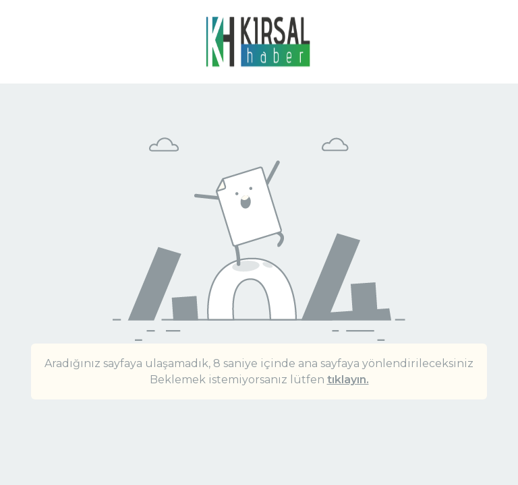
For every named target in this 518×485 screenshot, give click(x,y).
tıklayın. (348, 379)
